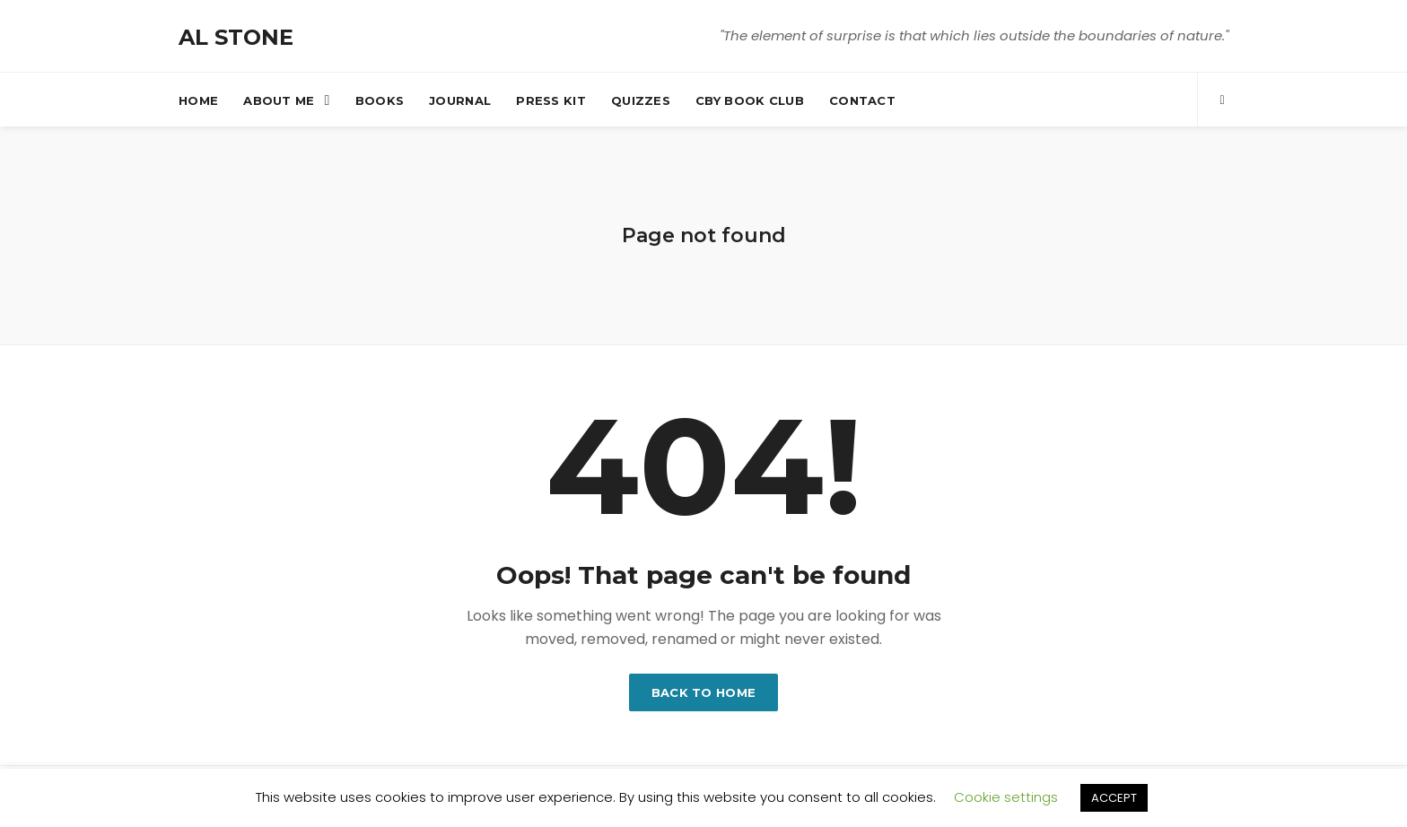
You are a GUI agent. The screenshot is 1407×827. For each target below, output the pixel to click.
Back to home (703, 692)
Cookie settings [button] (1006, 797)
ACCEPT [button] (1114, 797)
